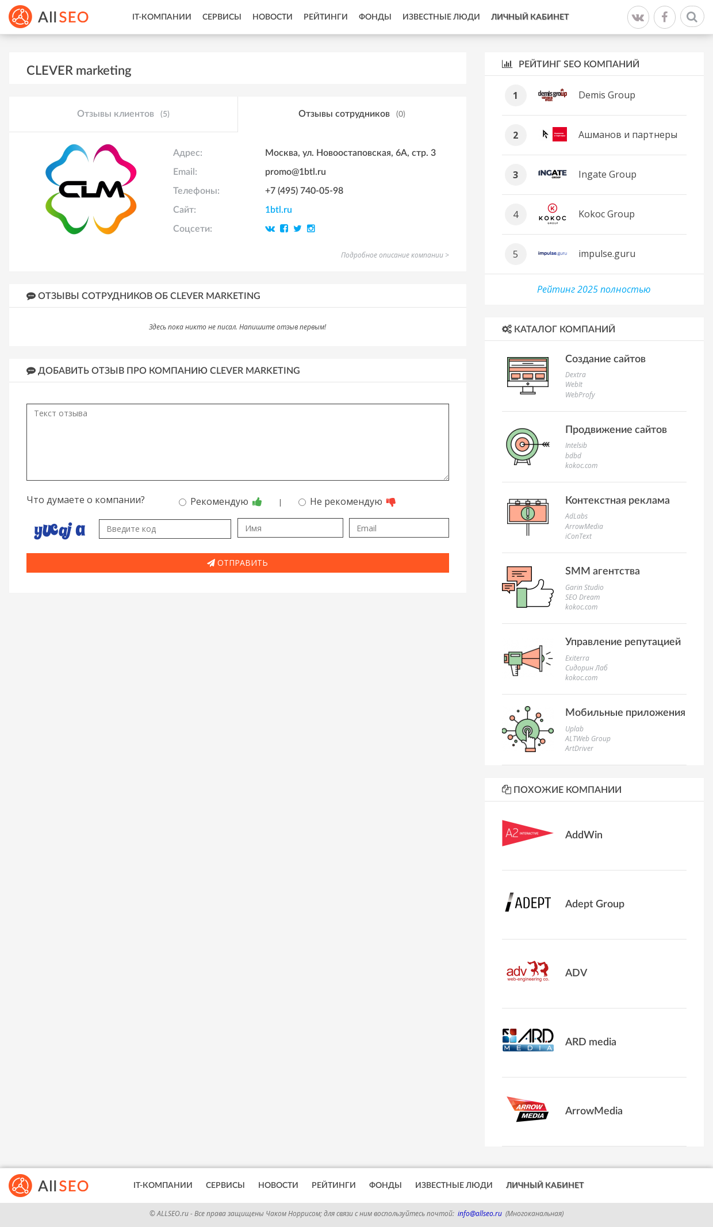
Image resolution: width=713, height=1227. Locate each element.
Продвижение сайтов (616, 430)
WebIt (573, 384)
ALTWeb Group (588, 738)
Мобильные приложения (625, 713)
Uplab (574, 729)
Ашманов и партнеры (627, 134)
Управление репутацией (623, 642)
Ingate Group (607, 174)
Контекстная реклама (617, 501)
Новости (272, 17)
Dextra (575, 374)
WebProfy (580, 395)
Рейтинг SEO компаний (570, 64)
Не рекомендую (347, 501)
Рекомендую (220, 501)
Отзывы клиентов (123, 114)
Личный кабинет (530, 17)
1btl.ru (278, 209)
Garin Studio (584, 587)
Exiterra (577, 658)
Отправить (237, 562)
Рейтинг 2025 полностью (594, 289)
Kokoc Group (606, 214)
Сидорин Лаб (586, 668)
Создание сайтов (605, 359)
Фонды (375, 17)
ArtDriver (579, 748)
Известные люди (441, 17)
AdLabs (576, 516)
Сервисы (221, 17)
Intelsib (576, 445)
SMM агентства (602, 571)
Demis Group (606, 95)
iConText (578, 536)
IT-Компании (161, 17)
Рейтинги (326, 17)
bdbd (573, 456)
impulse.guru (606, 253)
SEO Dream (582, 597)
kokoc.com (581, 465)
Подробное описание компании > (395, 255)
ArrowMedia (584, 526)
